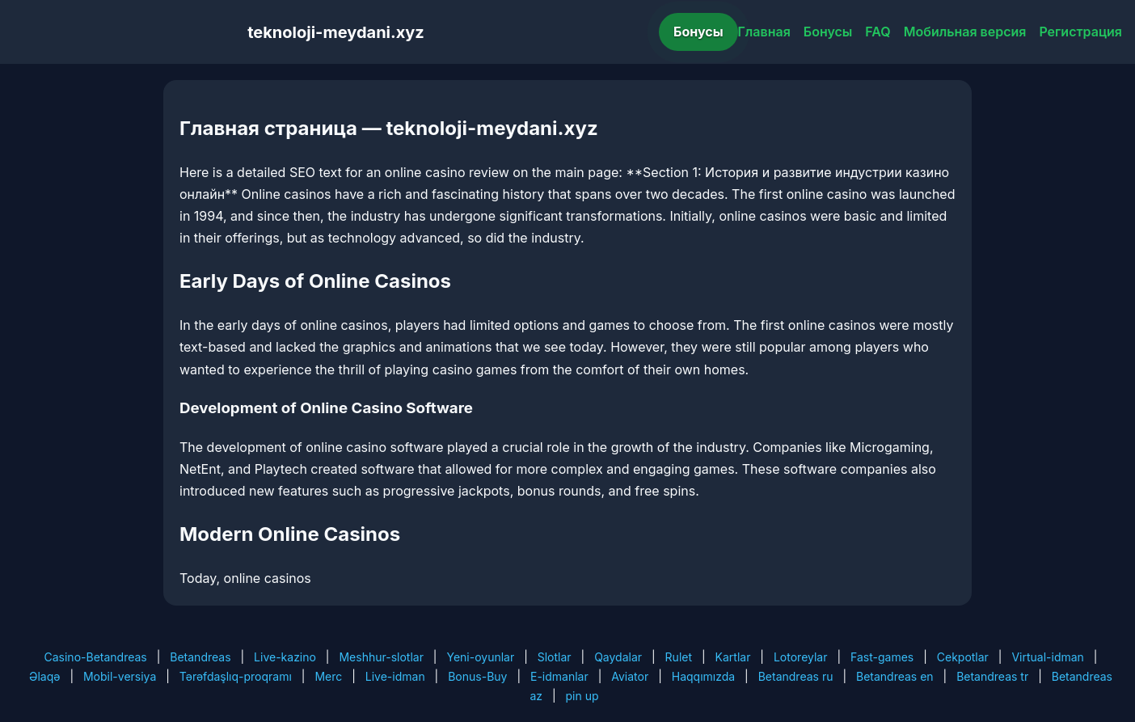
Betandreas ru (795, 676)
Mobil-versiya (119, 676)
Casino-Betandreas (95, 657)
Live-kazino (285, 657)
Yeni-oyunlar (480, 657)
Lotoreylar (801, 657)
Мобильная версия (965, 31)
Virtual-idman (1047, 657)
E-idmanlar (559, 676)
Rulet (678, 657)
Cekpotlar (963, 657)
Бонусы (698, 31)
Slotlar (555, 657)
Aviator (629, 676)
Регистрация (1080, 31)
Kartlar (733, 657)
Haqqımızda (703, 676)
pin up (582, 696)
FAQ (877, 31)
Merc (328, 676)
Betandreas (200, 657)
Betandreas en (895, 676)
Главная (764, 31)
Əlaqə (44, 676)
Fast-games (881, 657)
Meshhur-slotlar (381, 657)
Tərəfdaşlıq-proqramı (235, 676)
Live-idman (395, 676)
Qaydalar (618, 657)
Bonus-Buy (477, 676)
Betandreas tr (992, 676)
